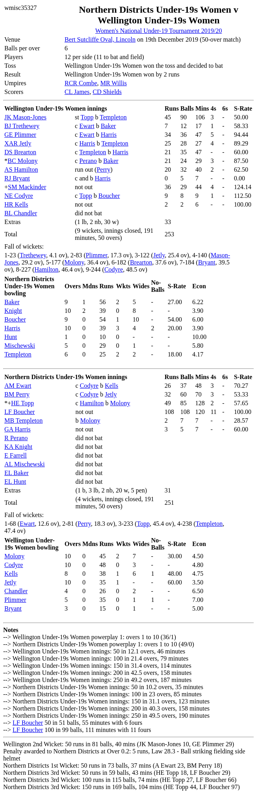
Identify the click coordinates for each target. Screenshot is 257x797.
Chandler (16, 591)
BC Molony (23, 160)
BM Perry (17, 394)
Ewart (86, 126)
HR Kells (16, 204)
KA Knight (18, 446)
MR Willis (113, 83)
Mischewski (19, 345)
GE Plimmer (20, 134)
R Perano (16, 438)
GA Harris (17, 429)
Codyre (113, 269)
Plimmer (96, 255)
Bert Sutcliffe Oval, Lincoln (100, 39)
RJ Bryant (17, 178)
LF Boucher (19, 411)
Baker (108, 126)
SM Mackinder (27, 187)
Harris (108, 134)
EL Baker (16, 472)
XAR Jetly (17, 143)
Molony (74, 262)
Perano (88, 160)
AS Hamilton (21, 169)
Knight (13, 310)
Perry (103, 169)
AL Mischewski (24, 464)
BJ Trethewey (21, 126)
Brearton (141, 262)
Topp (86, 117)
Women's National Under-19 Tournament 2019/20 (158, 30)
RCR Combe (81, 83)
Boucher (109, 195)
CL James (77, 91)
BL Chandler (20, 213)
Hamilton (46, 269)
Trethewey (33, 255)
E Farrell (15, 455)
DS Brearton (20, 152)
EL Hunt (15, 481)
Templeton (113, 117)
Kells (111, 385)
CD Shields (107, 91)
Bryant (206, 262)
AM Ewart (17, 385)
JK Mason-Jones (25, 117)
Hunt (10, 336)
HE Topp (22, 403)
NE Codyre (18, 195)
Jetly (159, 255)
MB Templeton (23, 420)
